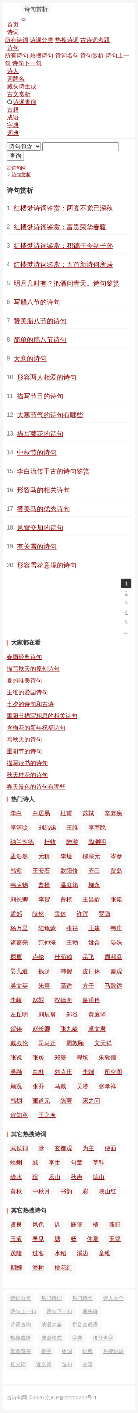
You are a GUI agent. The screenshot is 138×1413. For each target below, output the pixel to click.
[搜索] (80, 146)
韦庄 (116, 928)
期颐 (16, 1267)
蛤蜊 (16, 1162)
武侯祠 (19, 1148)
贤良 (16, 1224)
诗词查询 (21, 102)
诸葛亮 (19, 942)
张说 (16, 1057)
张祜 (72, 928)
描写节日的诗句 (40, 396)
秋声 (76, 1177)
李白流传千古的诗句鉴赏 (53, 471)
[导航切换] (23, 19)
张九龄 (69, 1029)
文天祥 (103, 1043)
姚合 (94, 942)
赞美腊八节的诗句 (40, 321)
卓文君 (97, 1029)
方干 (88, 986)
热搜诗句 (41, 55)
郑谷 (72, 1014)
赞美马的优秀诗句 (43, 509)
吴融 (16, 1072)
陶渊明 (97, 842)
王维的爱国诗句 (27, 692)
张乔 (38, 1086)
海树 (38, 1267)
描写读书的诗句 (27, 763)
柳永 (94, 885)
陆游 (72, 842)
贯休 (60, 914)
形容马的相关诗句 (43, 490)
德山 (99, 1177)
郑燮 (60, 1057)
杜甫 (66, 813)
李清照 (19, 827)
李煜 (66, 856)
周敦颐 (75, 1043)
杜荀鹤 (63, 957)
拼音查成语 (85, 1324)
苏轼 (88, 813)
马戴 (60, 1086)
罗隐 (104, 914)
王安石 (41, 871)
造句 (67, 1364)
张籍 (116, 899)
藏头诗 (90, 1311)
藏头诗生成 (21, 86)
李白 (16, 813)
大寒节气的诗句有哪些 (50, 415)
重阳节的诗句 (24, 751)
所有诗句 (16, 55)
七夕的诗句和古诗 (30, 704)
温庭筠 (69, 885)
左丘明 (19, 1014)
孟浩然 (19, 856)
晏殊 (116, 942)
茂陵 (16, 1253)
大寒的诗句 (30, 358)
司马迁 (47, 1043)
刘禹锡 (47, 827)
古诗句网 (16, 168)
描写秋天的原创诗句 (33, 669)
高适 (66, 986)
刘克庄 (63, 1072)
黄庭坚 (97, 1014)
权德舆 (63, 1000)
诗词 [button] (13, 32)
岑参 (116, 856)
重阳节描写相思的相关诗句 (42, 716)
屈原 (16, 957)
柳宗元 (91, 856)
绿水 (16, 1177)
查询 (15, 156)
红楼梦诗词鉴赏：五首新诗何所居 (63, 264)
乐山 (54, 1177)
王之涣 (47, 1115)
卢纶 (38, 957)
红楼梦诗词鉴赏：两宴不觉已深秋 (63, 208)
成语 (13, 117)
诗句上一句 (23, 1311)
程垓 (82, 1057)
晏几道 (19, 971)
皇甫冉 (91, 1000)
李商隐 (97, 827)
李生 (54, 1162)
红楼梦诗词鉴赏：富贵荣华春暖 (60, 227)
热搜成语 (20, 1338)
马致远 (113, 986)
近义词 (44, 1364)
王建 (94, 928)
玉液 (16, 1239)
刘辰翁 (47, 1014)
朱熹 (44, 986)
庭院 (76, 1224)
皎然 (38, 914)
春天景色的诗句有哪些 (36, 787)
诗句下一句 (27, 63)
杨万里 (19, 928)
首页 (13, 24)
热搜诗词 (67, 40)
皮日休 (91, 971)
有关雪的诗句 (37, 546)
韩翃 (16, 1101)
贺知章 (19, 1115)
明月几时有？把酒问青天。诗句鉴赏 (67, 283)
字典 (13, 125)
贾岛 (116, 871)
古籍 (13, 110)
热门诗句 (82, 1298)
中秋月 (41, 1191)
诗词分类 (41, 40)
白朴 (38, 1072)
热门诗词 (51, 1298)
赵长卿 (41, 1029)
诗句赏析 (92, 55)
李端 (88, 1072)
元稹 (44, 856)
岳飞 (88, 957)
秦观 (116, 971)
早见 (38, 1239)
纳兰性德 (22, 842)
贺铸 (16, 1029)
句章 (76, 1162)
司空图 (113, 1072)
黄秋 (16, 1191)
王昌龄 (91, 899)
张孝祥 (107, 1086)
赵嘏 (38, 1000)
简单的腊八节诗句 (40, 339)
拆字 (46, 1351)
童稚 (104, 1253)
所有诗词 (16, 40)
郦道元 (41, 1101)
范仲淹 (47, 942)
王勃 (72, 942)
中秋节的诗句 (37, 452)
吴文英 (19, 986)
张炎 (38, 1057)
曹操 (44, 885)
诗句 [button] (13, 48)
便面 (110, 1148)
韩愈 (16, 871)
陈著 (66, 1101)
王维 (72, 827)
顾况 (16, 1086)
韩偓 (66, 971)
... (125, 631)
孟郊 (16, 914)
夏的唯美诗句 (24, 680)
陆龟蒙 (47, 928)
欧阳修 (69, 871)
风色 (38, 1224)
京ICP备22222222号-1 (71, 1397)
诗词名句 (67, 55)
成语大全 (51, 1324)
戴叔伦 (19, 1043)
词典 (13, 133)
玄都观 (63, 1148)
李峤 (16, 1000)
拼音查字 (103, 1338)
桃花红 (63, 1267)
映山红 (107, 1191)
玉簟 (115, 1239)
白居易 (41, 813)
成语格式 (51, 1338)
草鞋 (99, 1162)
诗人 (13, 71)
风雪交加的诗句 (40, 527)
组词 (67, 1351)
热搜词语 (113, 1351)
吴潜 (82, 1086)
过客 (38, 1253)
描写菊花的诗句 (40, 433)
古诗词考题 (95, 40)
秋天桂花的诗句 (27, 775)
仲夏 (93, 1239)
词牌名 (16, 79)
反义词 (18, 1364)
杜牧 (50, 842)
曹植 (66, 899)
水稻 (60, 1253)
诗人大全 (113, 1298)
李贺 (44, 899)
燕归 (115, 1224)
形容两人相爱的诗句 (47, 377)
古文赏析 (19, 94)
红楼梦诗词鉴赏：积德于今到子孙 (63, 246)
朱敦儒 (107, 1057)
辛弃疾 (113, 813)
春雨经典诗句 (24, 657)
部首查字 (20, 1351)
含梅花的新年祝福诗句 (36, 728)
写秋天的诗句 (24, 739)
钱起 (44, 971)
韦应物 (19, 885)
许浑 (82, 914)
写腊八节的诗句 (37, 302)
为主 (88, 1148)
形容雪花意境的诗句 (47, 565)
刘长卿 (19, 899)
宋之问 (91, 1101)
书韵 (66, 1191)
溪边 (82, 1253)
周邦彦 (113, 957)
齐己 (94, 871)
